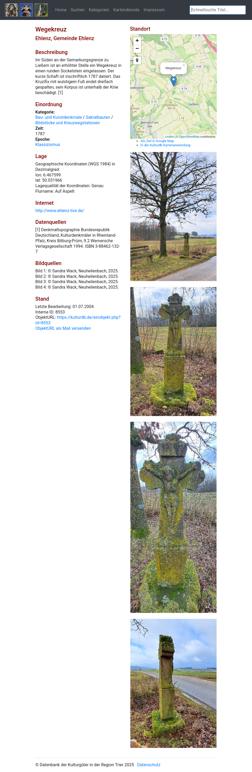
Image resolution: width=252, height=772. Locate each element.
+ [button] (137, 41)
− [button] (137, 49)
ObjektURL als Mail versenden (63, 328)
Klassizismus (47, 144)
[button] (242, 10)
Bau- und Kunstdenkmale (58, 117)
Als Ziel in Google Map (157, 141)
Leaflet (169, 136)
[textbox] (217, 10)
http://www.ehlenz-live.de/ (59, 210)
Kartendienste (126, 9)
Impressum (154, 9)
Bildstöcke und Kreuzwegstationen (67, 122)
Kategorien (99, 9)
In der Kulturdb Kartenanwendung (166, 145)
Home (60, 9)
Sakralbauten (98, 117)
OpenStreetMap (189, 136)
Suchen (78, 9)
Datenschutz (149, 764)
